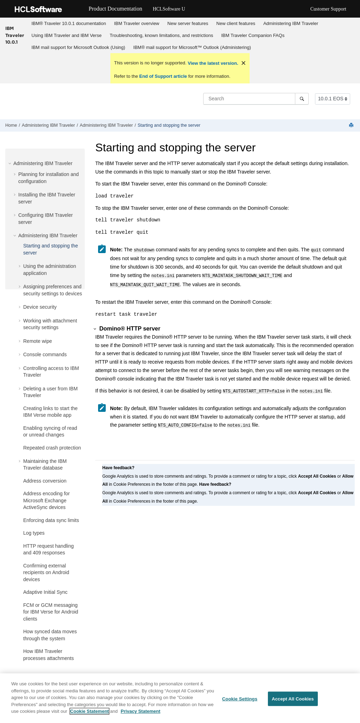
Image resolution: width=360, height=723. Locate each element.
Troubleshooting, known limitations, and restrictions (161, 35)
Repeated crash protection (52, 448)
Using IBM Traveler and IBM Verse (67, 35)
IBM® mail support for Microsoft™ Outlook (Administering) (192, 47)
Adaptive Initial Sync (45, 592)
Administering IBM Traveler (290, 23)
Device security (40, 307)
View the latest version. (212, 63)
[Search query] (256, 98)
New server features (187, 23)
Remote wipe (37, 341)
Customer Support (328, 9)
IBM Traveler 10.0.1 (14, 35)
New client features (235, 23)
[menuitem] (68, 24)
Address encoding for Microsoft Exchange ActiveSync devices (46, 500)
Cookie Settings (239, 701)
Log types (34, 533)
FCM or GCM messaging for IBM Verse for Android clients (50, 612)
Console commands (45, 354)
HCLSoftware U (169, 9)
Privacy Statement (140, 713)
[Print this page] (351, 125)
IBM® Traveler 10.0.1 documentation (69, 23)
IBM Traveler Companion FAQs (252, 35)
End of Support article (163, 76)
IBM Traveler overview (136, 23)
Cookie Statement (89, 713)
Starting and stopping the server (168, 125)
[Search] (302, 98)
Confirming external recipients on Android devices (46, 572)
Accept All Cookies (293, 701)
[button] (10, 163)
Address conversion (44, 481)
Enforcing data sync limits (51, 520)
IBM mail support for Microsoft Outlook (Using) (79, 47)
